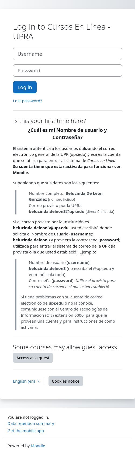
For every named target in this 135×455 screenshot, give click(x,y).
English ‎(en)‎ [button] (24, 381)
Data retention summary (31, 423)
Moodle (38, 445)
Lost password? (27, 100)
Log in (25, 87)
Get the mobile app (26, 430)
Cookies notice (65, 381)
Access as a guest (32, 357)
